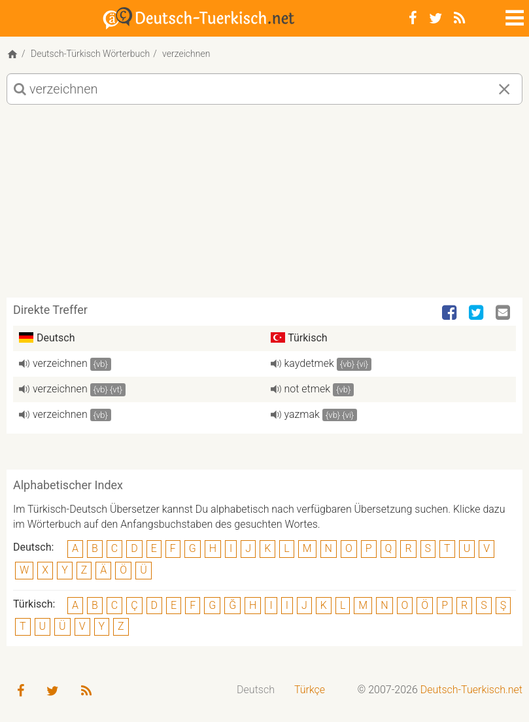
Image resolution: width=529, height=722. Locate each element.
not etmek (307, 389)
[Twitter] (435, 18)
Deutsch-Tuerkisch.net (471, 689)
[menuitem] (255, 690)
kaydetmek (309, 363)
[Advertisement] (264, 206)
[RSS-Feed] (459, 18)
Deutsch (256, 689)
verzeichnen (60, 363)
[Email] (504, 313)
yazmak (302, 414)
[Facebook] (413, 18)
